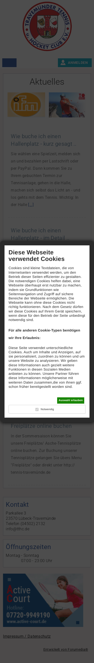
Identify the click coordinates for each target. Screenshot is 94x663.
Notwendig (47, 409)
